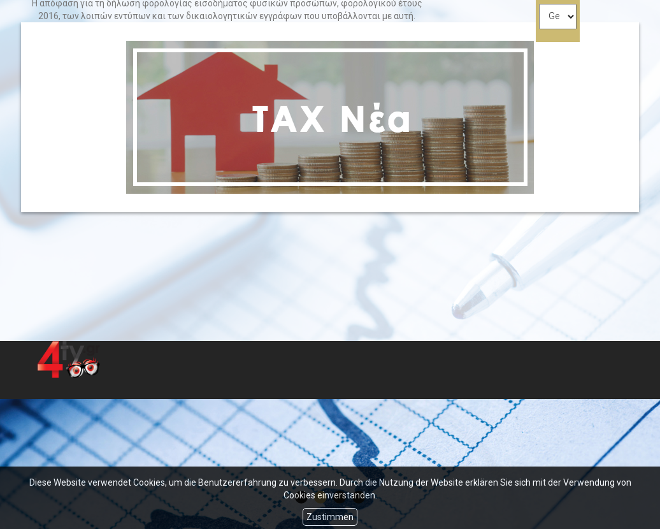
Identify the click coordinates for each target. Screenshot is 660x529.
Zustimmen (330, 517)
